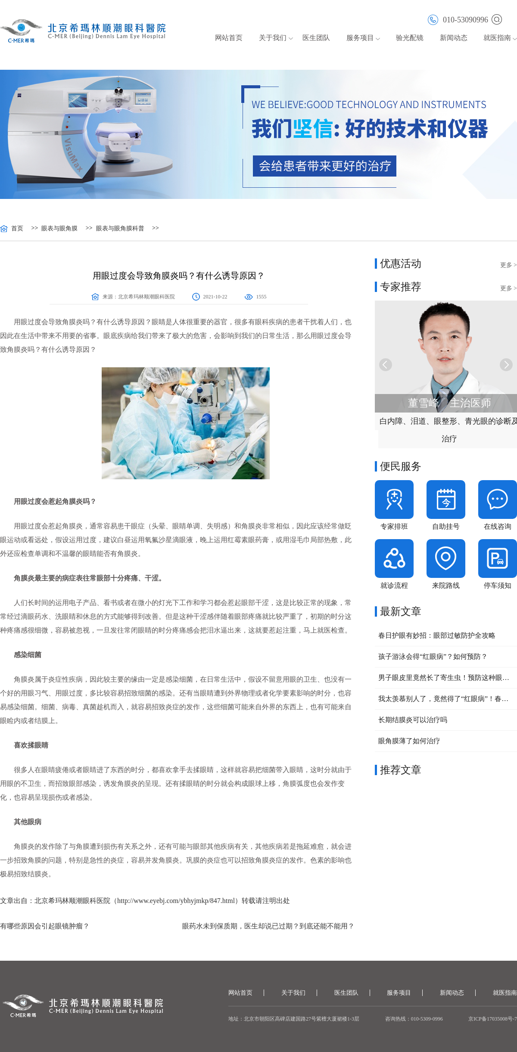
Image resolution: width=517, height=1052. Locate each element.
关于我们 (273, 37)
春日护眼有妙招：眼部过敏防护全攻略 (436, 635)
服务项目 (360, 37)
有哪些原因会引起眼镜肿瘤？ (45, 926)
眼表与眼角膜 (59, 229)
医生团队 (316, 37)
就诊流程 (394, 585)
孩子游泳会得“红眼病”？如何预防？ (433, 656)
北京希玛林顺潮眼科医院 (146, 297)
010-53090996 (458, 19)
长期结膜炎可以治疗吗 (412, 719)
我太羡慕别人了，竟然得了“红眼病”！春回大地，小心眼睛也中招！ (446, 698)
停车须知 (497, 585)
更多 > (508, 265)
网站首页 (229, 37)
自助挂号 (446, 526)
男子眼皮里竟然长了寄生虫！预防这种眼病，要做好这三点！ (446, 677)
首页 (17, 229)
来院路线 (446, 585)
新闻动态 (453, 37)
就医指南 (497, 37)
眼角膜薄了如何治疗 (409, 741)
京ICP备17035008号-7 (492, 1019)
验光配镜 (410, 37)
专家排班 (394, 526)
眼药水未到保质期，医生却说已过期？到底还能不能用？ (268, 926)
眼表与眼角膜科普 (120, 229)
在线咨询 (497, 526)
